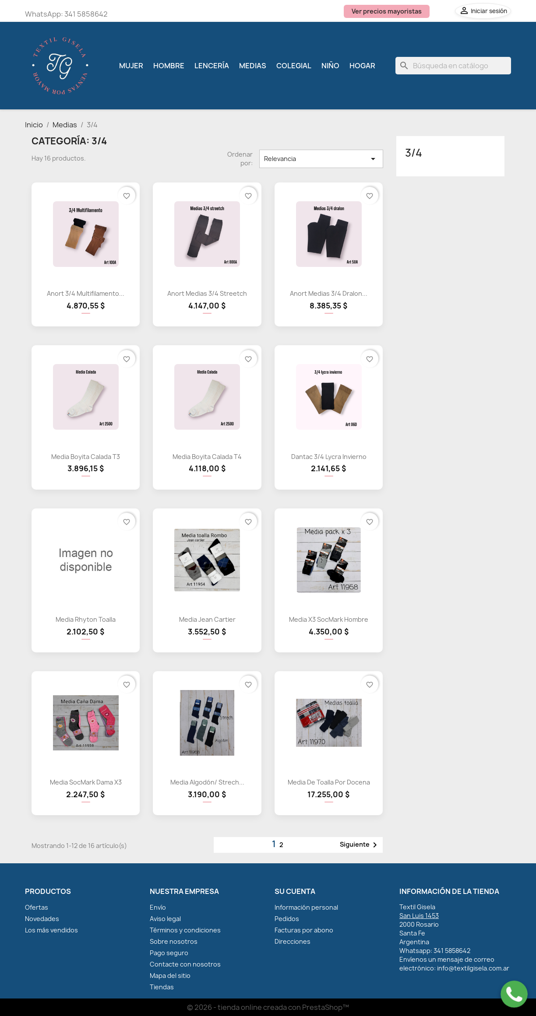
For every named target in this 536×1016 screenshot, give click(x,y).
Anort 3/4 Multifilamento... (85, 293)
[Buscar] (453, 65)
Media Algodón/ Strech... (207, 782)
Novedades (42, 918)
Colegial (293, 65)
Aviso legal (165, 918)
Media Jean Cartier (207, 619)
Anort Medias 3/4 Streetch (207, 293)
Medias (252, 65)
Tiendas (162, 987)
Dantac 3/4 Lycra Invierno (329, 456)
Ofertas (36, 907)
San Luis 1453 (419, 915)
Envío (158, 907)
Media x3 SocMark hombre (328, 619)
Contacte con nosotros (185, 964)
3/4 (413, 152)
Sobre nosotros (173, 941)
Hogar (362, 65)
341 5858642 (86, 14)
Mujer (131, 65)
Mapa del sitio (170, 975)
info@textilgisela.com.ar (473, 968)
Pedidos (287, 918)
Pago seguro (169, 953)
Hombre (168, 65)
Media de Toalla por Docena (329, 782)
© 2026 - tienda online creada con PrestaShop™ (268, 1007)
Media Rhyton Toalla (86, 619)
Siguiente (360, 845)
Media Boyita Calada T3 (85, 456)
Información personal (306, 907)
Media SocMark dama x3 (86, 782)
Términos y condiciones (185, 930)
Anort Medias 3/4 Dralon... (328, 293)
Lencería (211, 65)
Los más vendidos (51, 930)
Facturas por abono (304, 930)
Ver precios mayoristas (387, 11)
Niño (330, 65)
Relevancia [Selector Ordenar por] (321, 159)
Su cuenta (295, 891)
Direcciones (292, 941)
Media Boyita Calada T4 (207, 456)
